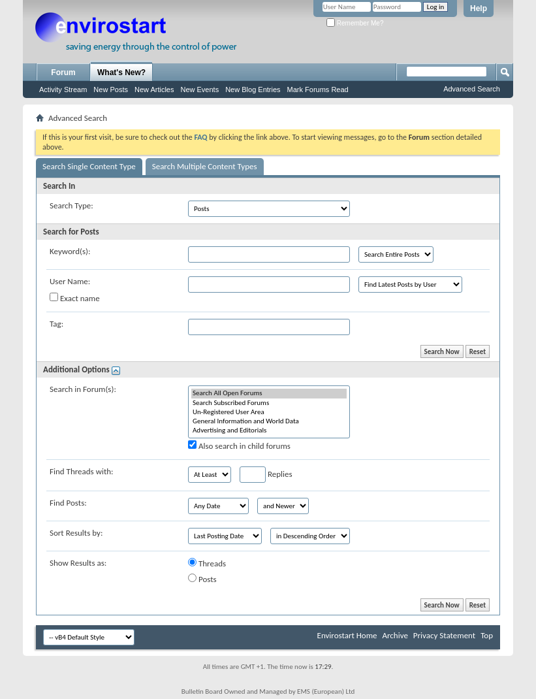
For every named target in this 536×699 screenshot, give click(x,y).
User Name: (70, 281)
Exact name (75, 298)
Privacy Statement (444, 635)
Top (487, 635)
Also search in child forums (239, 445)
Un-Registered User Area (269, 412)
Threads (207, 563)
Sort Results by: (76, 533)
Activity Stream (63, 89)
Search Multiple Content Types (204, 166)
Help (478, 8)
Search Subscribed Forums (269, 403)
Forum (63, 72)
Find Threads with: (82, 471)
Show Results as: (78, 563)
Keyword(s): (70, 251)
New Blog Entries (252, 89)
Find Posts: (68, 503)
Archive (394, 635)
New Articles (154, 89)
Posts (202, 579)
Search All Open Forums (269, 393)
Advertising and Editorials (269, 430)
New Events (199, 89)
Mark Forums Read (318, 89)
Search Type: (71, 205)
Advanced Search (471, 89)
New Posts (110, 89)
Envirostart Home (347, 635)
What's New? (121, 72)
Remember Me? (354, 23)
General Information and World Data (269, 421)
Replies (266, 474)
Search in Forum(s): (83, 389)
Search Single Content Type (89, 166)
